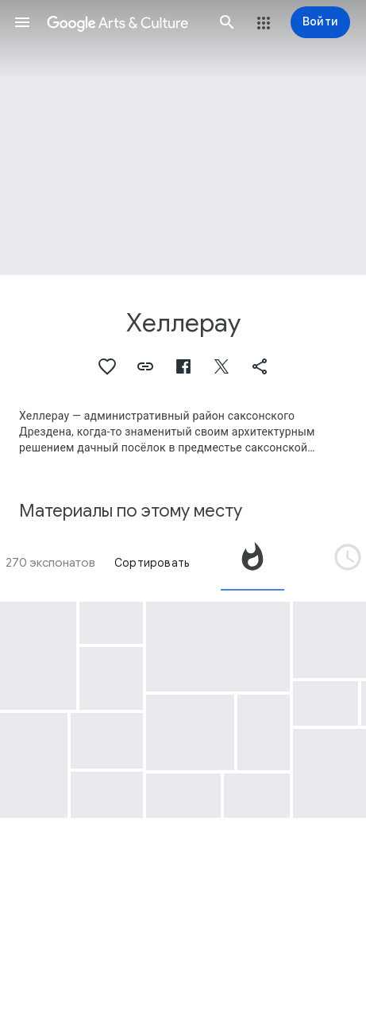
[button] (22, 22)
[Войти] (320, 22)
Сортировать (151, 563)
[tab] (252, 563)
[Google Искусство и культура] (124, 22)
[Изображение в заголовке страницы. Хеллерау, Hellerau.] (183, 137)
